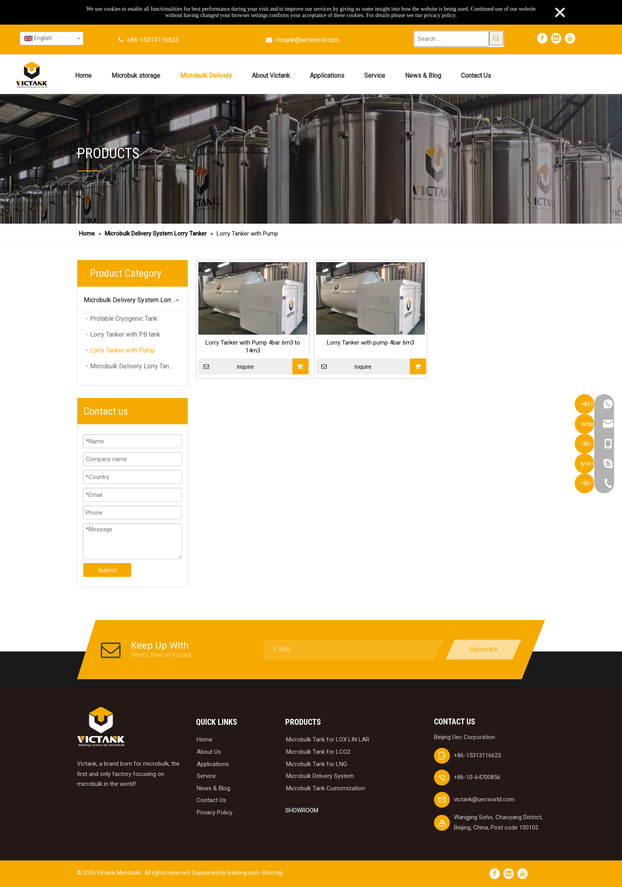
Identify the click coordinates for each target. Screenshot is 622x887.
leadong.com (243, 873)
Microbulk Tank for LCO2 (318, 751)
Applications (213, 764)
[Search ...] (451, 39)
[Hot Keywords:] (496, 38)
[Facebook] (542, 38)
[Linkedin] (556, 38)
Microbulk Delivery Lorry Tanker (134, 366)
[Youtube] (570, 38)
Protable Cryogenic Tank (123, 318)
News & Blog (213, 788)
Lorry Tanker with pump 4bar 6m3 (370, 342)
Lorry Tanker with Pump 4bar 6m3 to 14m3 (252, 346)
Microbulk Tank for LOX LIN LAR (327, 739)
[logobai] (101, 727)
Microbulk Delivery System (320, 776)
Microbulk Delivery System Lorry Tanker (136, 300)
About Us (209, 751)
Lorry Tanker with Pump (122, 350)
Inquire (226, 366)
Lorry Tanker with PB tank (125, 334)
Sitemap (272, 873)
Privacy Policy (214, 812)
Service (206, 776)
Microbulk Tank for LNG (316, 764)
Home (205, 739)
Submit (107, 570)
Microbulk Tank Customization (325, 788)
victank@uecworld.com (307, 40)
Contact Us (211, 800)
